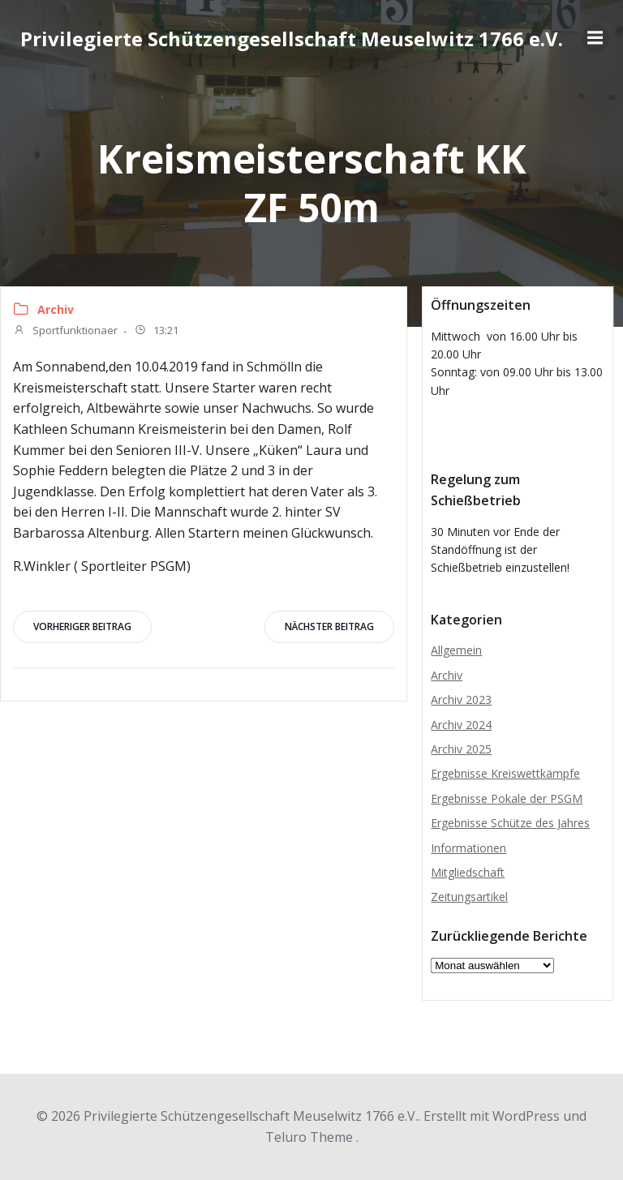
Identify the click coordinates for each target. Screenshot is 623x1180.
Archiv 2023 (461, 699)
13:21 (156, 332)
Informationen (468, 848)
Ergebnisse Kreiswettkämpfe (505, 773)
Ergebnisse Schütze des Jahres (510, 822)
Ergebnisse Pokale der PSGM (506, 798)
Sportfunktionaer (65, 332)
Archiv (55, 309)
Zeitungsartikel (469, 896)
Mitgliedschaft (468, 872)
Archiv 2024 (461, 724)
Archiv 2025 (461, 749)
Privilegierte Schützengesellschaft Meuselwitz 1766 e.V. (291, 38)
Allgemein (456, 650)
